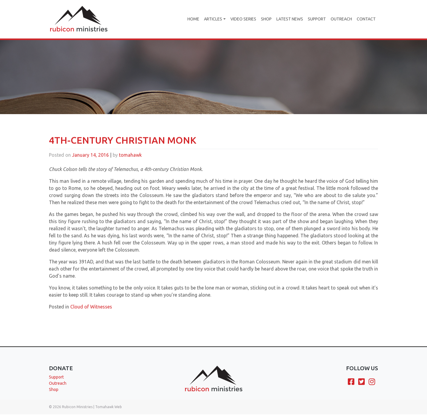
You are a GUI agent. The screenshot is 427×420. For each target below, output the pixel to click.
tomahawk (130, 163)
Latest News (289, 19)
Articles (213, 19)
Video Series (243, 19)
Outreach (341, 19)
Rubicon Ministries (77, 407)
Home (193, 19)
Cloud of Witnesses (91, 315)
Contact (366, 19)
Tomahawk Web (108, 407)
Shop (266, 19)
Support (317, 19)
